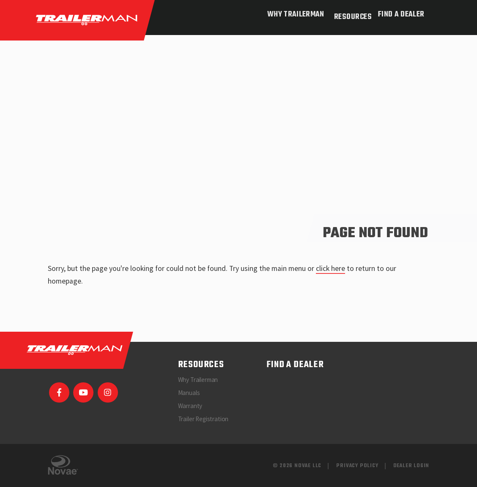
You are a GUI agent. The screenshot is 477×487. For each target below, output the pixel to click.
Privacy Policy (357, 465)
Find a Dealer (401, 14)
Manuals (189, 393)
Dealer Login (411, 465)
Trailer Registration (203, 419)
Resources (349, 14)
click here (330, 268)
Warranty (190, 406)
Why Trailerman (292, 14)
